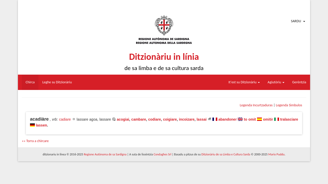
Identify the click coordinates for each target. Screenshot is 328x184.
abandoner (227, 119)
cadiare (65, 119)
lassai (202, 119)
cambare (138, 119)
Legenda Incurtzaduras (256, 105)
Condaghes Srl (162, 154)
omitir (268, 119)
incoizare (186, 119)
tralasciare (289, 119)
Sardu (296, 21)
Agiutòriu (276, 82)
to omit (250, 119)
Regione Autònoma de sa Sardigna (105, 154)
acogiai (123, 119)
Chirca (30, 82)
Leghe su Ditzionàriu (57, 82)
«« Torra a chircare (35, 141)
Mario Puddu (276, 154)
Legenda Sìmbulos (289, 105)
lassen (41, 125)
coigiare (170, 119)
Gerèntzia (299, 82)
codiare (154, 119)
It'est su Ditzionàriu (244, 82)
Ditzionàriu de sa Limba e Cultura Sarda (225, 154)
